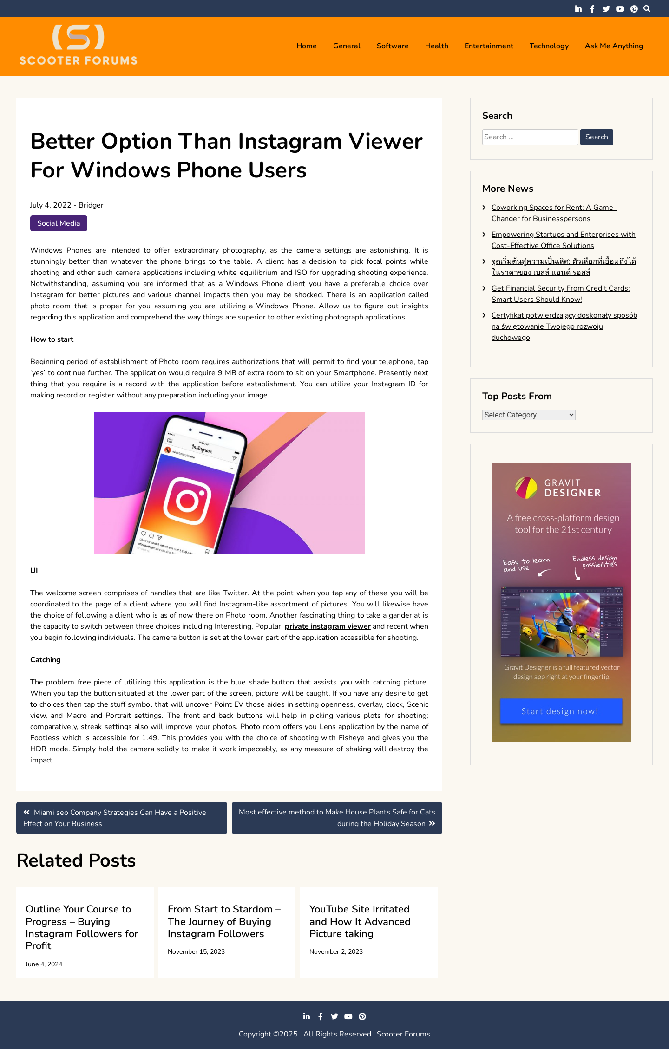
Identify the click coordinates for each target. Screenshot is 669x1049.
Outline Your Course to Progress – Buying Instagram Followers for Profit (82, 927)
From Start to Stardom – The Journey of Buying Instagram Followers (224, 921)
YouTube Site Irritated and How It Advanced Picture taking (360, 921)
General (347, 46)
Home (306, 46)
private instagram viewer (328, 626)
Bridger (91, 205)
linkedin (578, 8)
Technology (549, 46)
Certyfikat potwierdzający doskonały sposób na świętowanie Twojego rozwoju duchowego (564, 326)
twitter (606, 8)
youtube (620, 8)
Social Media (58, 223)
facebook (592, 8)
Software (393, 46)
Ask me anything (614, 46)
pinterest (634, 8)
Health (436, 46)
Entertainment (489, 46)
